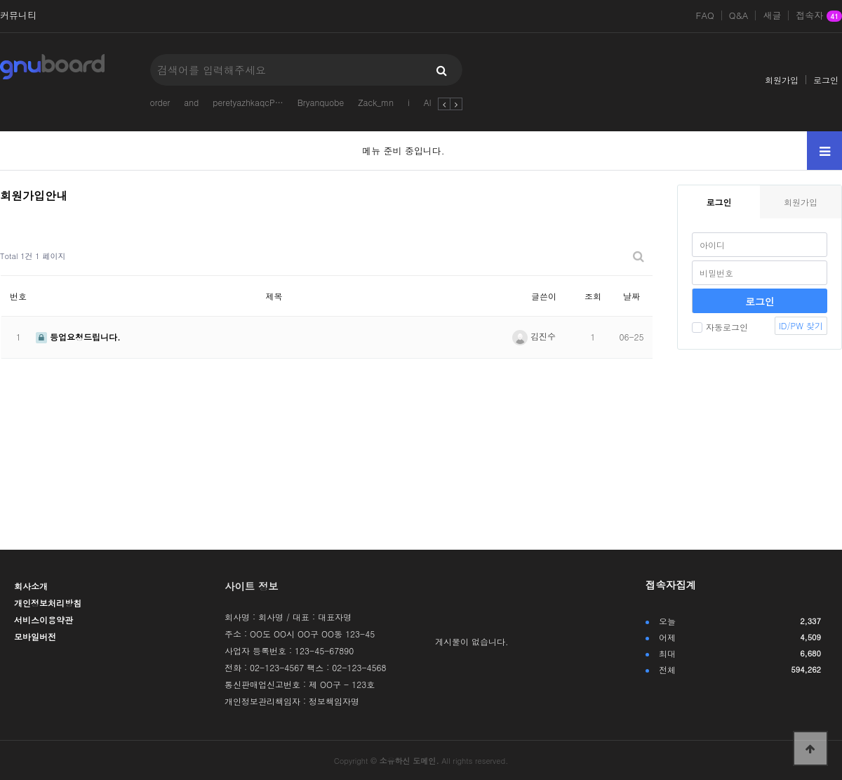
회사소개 (31, 586)
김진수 (534, 336)
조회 (592, 296)
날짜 (631, 296)
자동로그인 (720, 327)
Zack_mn (376, 102)
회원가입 (781, 80)
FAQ (705, 15)
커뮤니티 (18, 15)
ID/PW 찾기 (801, 325)
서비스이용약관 (43, 620)
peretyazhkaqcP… (248, 102)
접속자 (819, 16)
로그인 (825, 80)
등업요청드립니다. (78, 337)
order (159, 102)
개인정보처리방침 (47, 603)
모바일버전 (35, 636)
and (191, 102)
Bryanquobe (321, 102)
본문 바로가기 (0, 0)
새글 (772, 15)
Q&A (739, 15)
